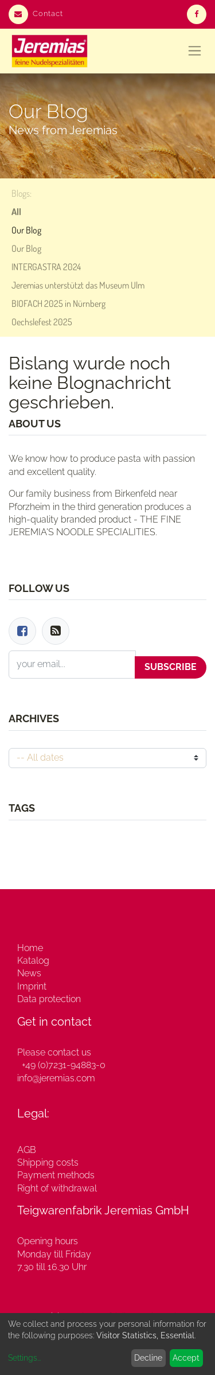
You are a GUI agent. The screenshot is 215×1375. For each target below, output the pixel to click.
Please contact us (54, 1052)
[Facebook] (22, 631)
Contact (36, 13)
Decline (148, 1357)
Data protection (49, 999)
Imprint (31, 986)
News (29, 973)
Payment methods (56, 1175)
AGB (26, 1149)
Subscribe (170, 666)
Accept (186, 1357)
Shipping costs (48, 1162)
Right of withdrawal (57, 1188)
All (16, 211)
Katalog (33, 960)
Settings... (24, 1357)
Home (30, 947)
